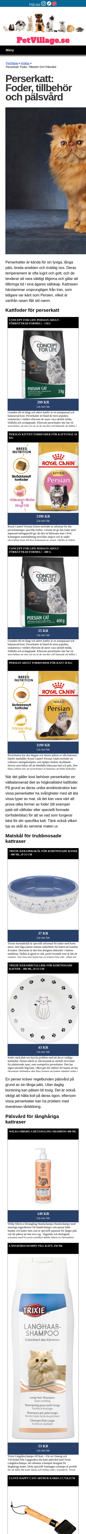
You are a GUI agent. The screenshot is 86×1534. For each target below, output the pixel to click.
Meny (10, 50)
